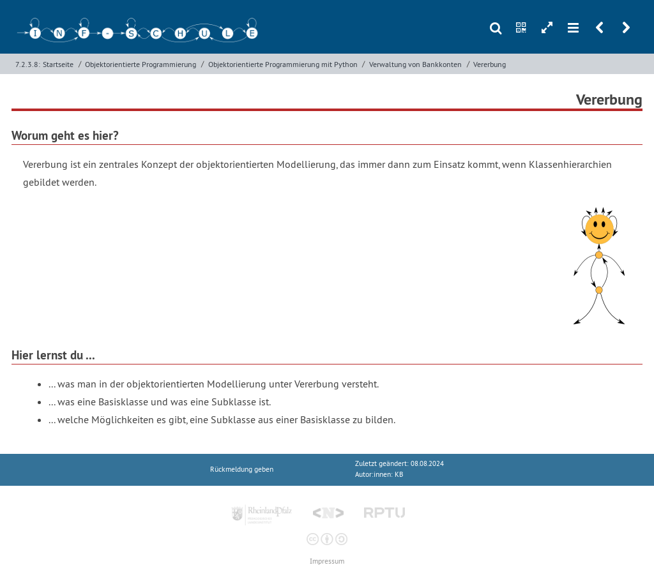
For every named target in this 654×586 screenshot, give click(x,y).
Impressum (327, 561)
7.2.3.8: (27, 64)
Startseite (58, 64)
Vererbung (489, 64)
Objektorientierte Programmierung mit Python (283, 64)
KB (399, 474)
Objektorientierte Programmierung (140, 64)
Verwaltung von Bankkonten (415, 64)
